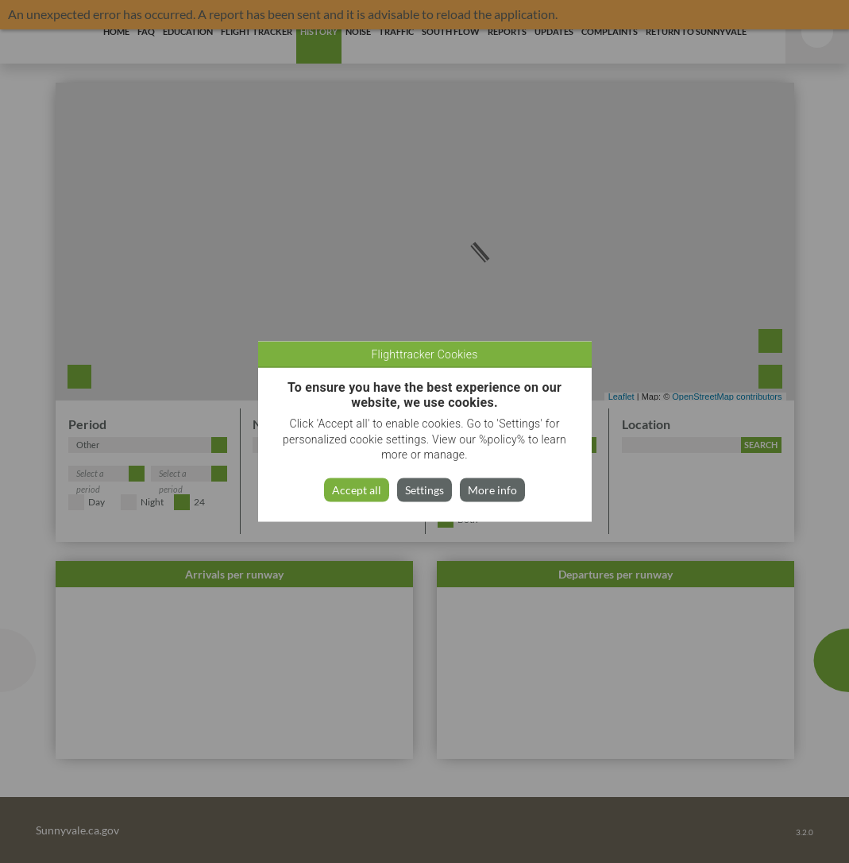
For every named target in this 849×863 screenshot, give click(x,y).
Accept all (356, 489)
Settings (424, 489)
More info (492, 489)
